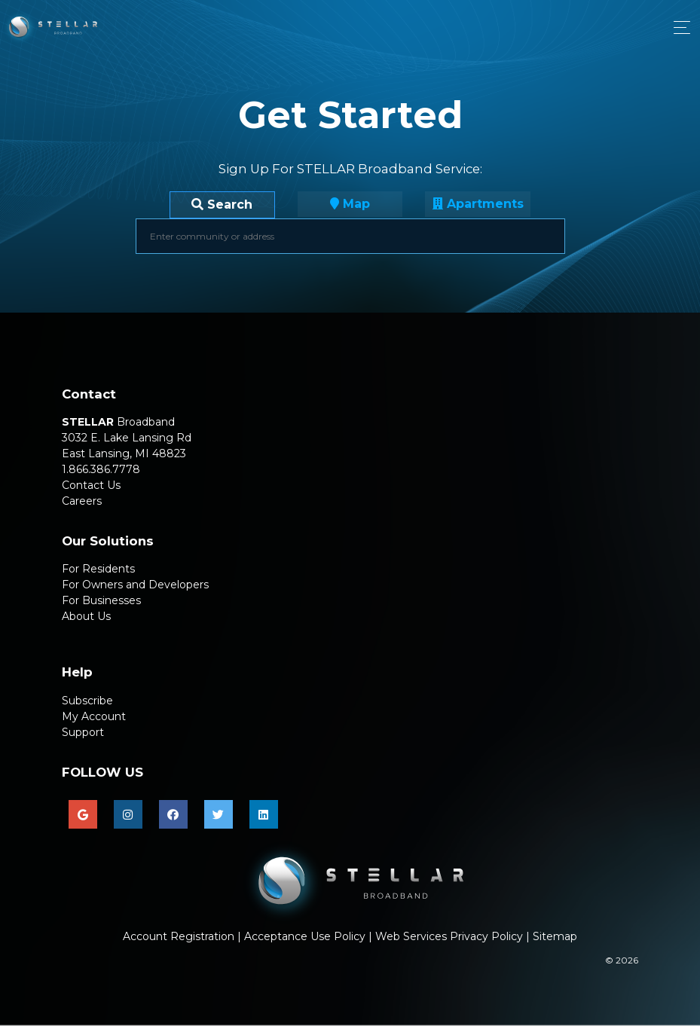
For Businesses (101, 600)
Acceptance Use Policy (304, 936)
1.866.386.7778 (101, 469)
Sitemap (555, 936)
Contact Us (91, 485)
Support (83, 732)
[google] (83, 814)
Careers (82, 501)
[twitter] (218, 814)
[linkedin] (263, 814)
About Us (86, 616)
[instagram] (128, 814)
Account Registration (178, 936)
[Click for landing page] (48, 27)
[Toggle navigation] (678, 27)
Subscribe (87, 700)
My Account (94, 716)
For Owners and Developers (135, 584)
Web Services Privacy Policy (449, 936)
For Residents (98, 569)
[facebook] (173, 814)
